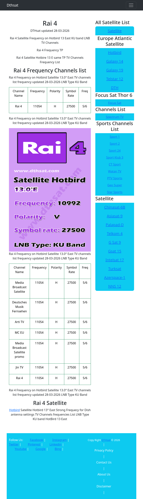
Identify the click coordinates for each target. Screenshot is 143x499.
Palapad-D (115, 224)
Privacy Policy (104, 450)
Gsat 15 (114, 251)
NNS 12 (114, 286)
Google (41, 449)
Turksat (114, 268)
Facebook (36, 440)
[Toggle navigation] (131, 5)
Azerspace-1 (114, 277)
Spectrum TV (114, 117)
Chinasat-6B (114, 207)
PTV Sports (114, 178)
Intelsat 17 (115, 259)
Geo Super (114, 185)
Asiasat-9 (115, 215)
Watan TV (114, 171)
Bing (58, 449)
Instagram (59, 440)
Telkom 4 (115, 233)
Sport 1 (115, 137)
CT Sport (115, 164)
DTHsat (106, 440)
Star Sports (115, 192)
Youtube (20, 449)
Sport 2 (115, 144)
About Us (104, 474)
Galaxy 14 (114, 61)
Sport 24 (114, 151)
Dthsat (12, 5)
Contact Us (103, 462)
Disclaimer (104, 486)
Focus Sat (114, 103)
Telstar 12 (114, 78)
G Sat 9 (115, 242)
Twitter (14, 444)
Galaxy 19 (114, 70)
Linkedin (55, 444)
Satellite (115, 30)
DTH (114, 87)
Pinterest (34, 444)
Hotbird (14, 410)
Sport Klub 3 (114, 157)
